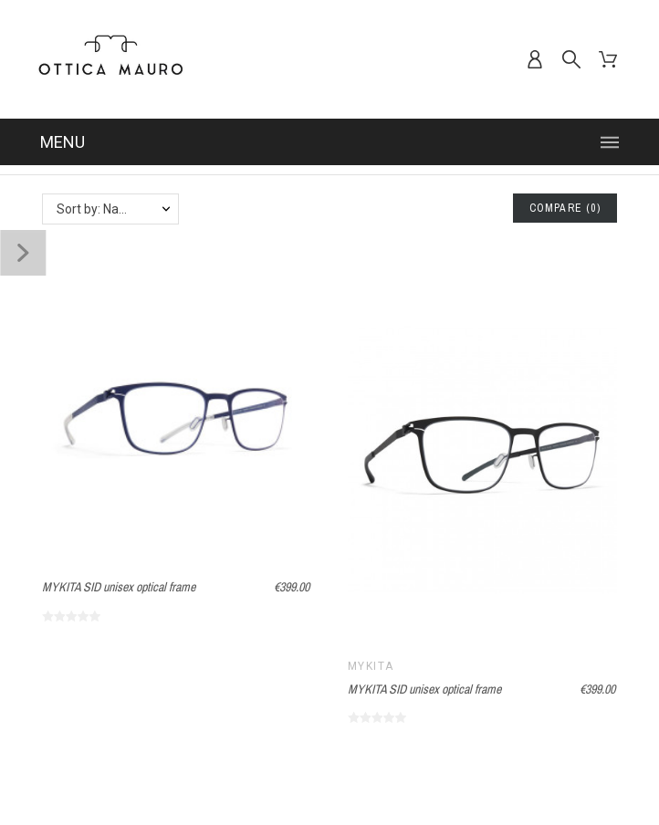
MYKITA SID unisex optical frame (118, 587)
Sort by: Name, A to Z (117, 209)
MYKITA (371, 666)
